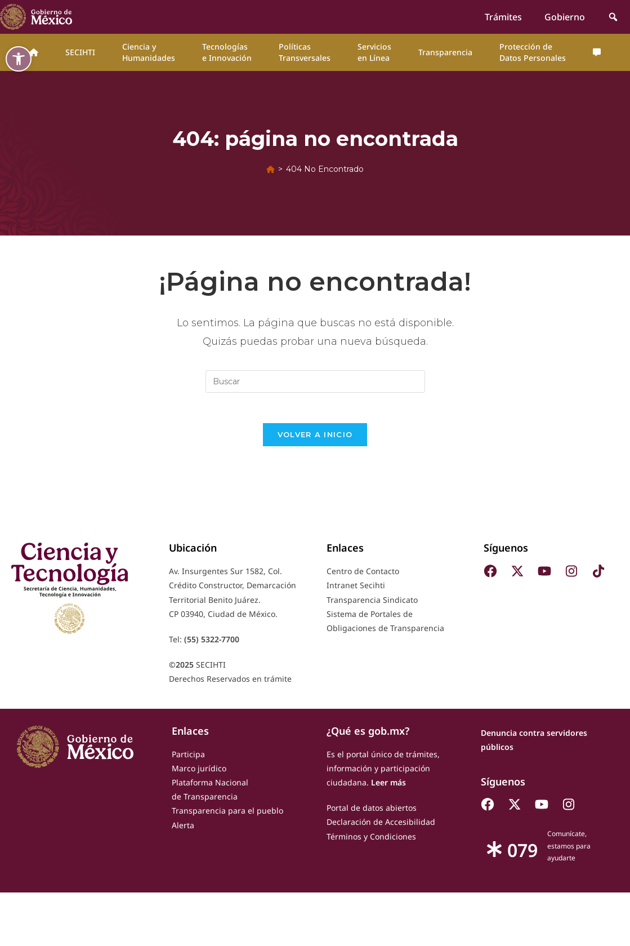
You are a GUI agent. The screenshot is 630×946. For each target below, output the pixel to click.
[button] (19, 59)
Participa (188, 757)
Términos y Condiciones (371, 839)
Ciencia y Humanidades (148, 52)
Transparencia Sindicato (372, 603)
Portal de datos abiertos (372, 811)
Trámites (503, 17)
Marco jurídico (199, 772)
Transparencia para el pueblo (227, 814)
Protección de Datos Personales (532, 52)
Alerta (183, 828)
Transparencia (445, 52)
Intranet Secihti (356, 589)
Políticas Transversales (304, 52)
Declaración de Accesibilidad (381, 825)
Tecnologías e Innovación (227, 52)
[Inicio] (270, 169)
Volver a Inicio (315, 438)
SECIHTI (80, 52)
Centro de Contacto (363, 575)
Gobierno (564, 17)
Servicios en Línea (374, 52)
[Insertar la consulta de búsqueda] (315, 381)
